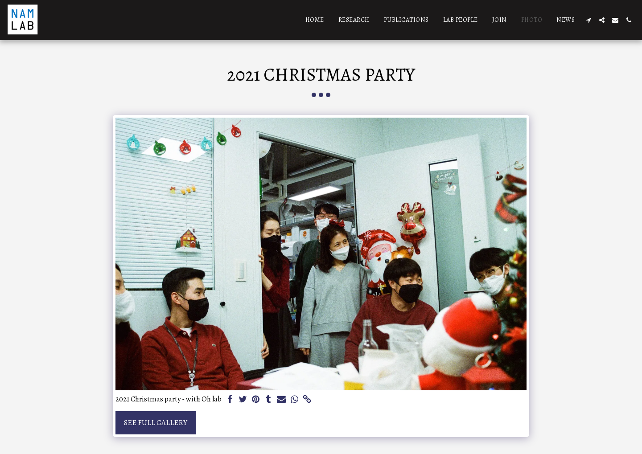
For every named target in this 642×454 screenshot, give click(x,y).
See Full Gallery (155, 422)
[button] (588, 20)
